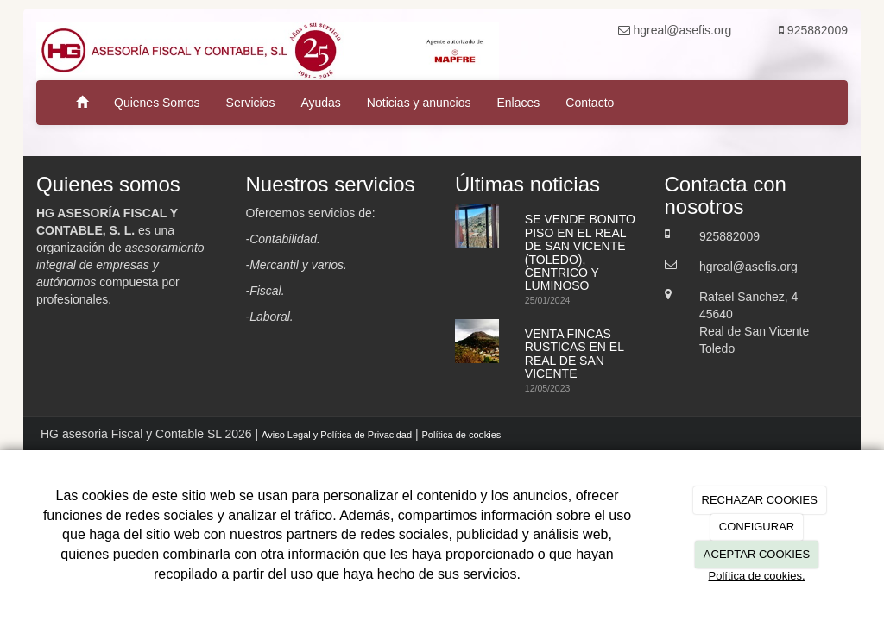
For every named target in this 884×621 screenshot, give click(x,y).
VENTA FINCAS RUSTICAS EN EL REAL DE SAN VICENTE (574, 353)
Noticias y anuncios (419, 103)
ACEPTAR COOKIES (757, 554)
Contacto (589, 103)
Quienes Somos (157, 103)
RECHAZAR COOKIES (760, 499)
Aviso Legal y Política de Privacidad (337, 435)
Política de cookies (462, 435)
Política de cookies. (756, 575)
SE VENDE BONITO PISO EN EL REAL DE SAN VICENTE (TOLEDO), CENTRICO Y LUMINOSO (580, 252)
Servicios (250, 103)
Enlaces (518, 103)
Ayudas (320, 103)
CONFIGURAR (756, 526)
